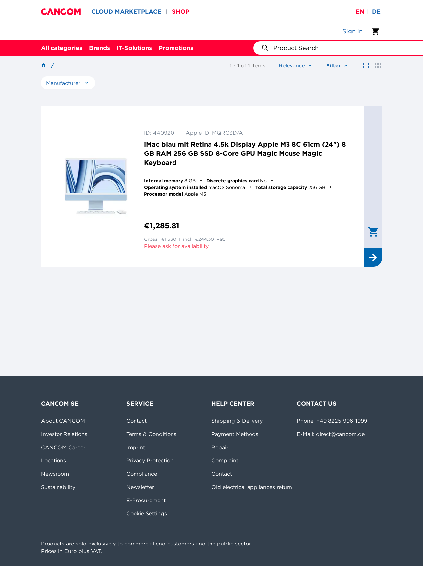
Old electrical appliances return (252, 487)
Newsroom (55, 473)
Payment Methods (235, 434)
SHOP (180, 11)
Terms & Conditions (151, 434)
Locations (53, 460)
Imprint (135, 447)
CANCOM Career (63, 447)
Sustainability (58, 487)
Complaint (225, 460)
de (376, 11)
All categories (61, 48)
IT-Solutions (134, 48)
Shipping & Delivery (237, 420)
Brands (99, 48)
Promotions (176, 48)
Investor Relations (64, 434)
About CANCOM (63, 420)
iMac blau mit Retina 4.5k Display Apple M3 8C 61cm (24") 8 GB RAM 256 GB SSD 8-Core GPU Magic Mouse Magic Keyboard (245, 153)
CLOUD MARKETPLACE (126, 11)
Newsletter (140, 487)
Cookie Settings (146, 513)
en (360, 11)
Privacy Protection (149, 460)
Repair (220, 447)
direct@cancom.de (340, 434)
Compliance (141, 473)
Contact (136, 420)
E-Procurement (146, 500)
